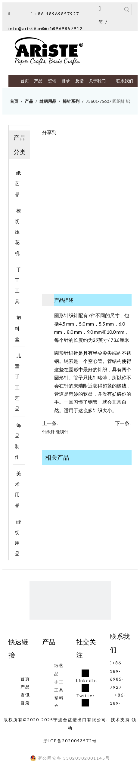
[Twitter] (86, 691)
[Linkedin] (86, 677)
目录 (25, 703)
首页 (25, 678)
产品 (25, 686)
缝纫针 (62, 431)
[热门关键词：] (126, 9)
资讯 (25, 694)
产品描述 (63, 300)
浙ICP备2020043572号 (70, 740)
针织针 (48, 431)
